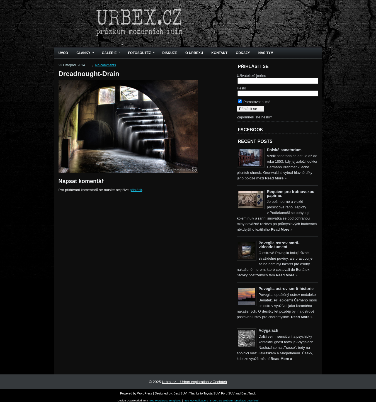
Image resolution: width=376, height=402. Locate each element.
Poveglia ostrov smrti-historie (286, 288)
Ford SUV (227, 393)
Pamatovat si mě (254, 102)
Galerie (113, 51)
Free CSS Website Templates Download (234, 400)
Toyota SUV (211, 393)
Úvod (63, 53)
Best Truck (248, 393)
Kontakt (219, 53)
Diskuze (169, 53)
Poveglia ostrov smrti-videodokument (279, 245)
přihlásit (136, 190)
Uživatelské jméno (251, 76)
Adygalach (268, 330)
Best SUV (180, 393)
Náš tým (265, 53)
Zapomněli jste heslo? (254, 117)
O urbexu (194, 53)
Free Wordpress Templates (165, 400)
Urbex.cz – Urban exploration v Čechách (194, 382)
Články (87, 51)
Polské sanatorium (284, 150)
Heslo (241, 88)
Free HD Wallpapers (195, 400)
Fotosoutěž (143, 51)
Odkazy (243, 53)
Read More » (276, 178)
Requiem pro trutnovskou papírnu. (290, 193)
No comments (105, 65)
